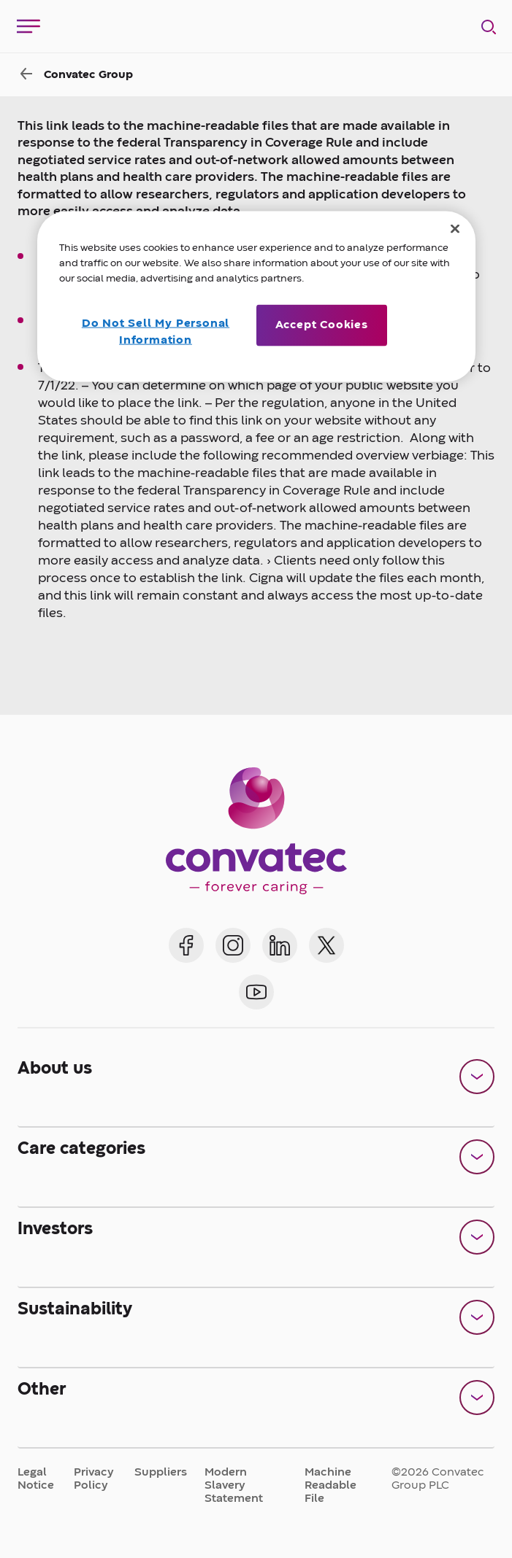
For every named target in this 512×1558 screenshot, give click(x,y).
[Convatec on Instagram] (233, 945)
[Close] (455, 229)
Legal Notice (36, 1479)
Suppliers (160, 1473)
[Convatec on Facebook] (186, 945)
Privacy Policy (94, 1479)
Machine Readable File (330, 1486)
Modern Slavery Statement (234, 1486)
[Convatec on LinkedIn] (279, 945)
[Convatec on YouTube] (256, 991)
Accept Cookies (321, 325)
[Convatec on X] (326, 945)
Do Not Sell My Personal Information (155, 332)
